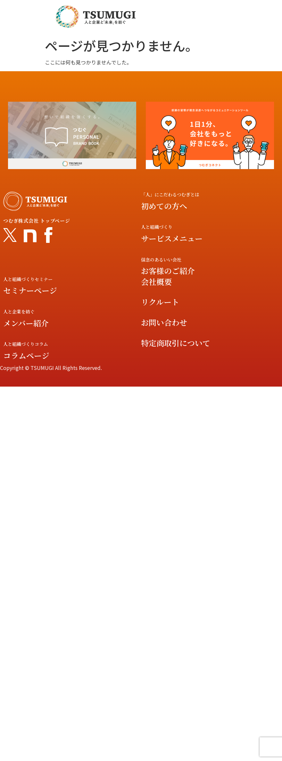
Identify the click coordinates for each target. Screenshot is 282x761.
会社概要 (156, 281)
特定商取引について (175, 342)
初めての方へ (164, 205)
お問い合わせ (164, 322)
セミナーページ (30, 290)
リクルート (160, 301)
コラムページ (26, 355)
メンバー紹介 (26, 323)
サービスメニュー (172, 238)
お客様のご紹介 (168, 270)
